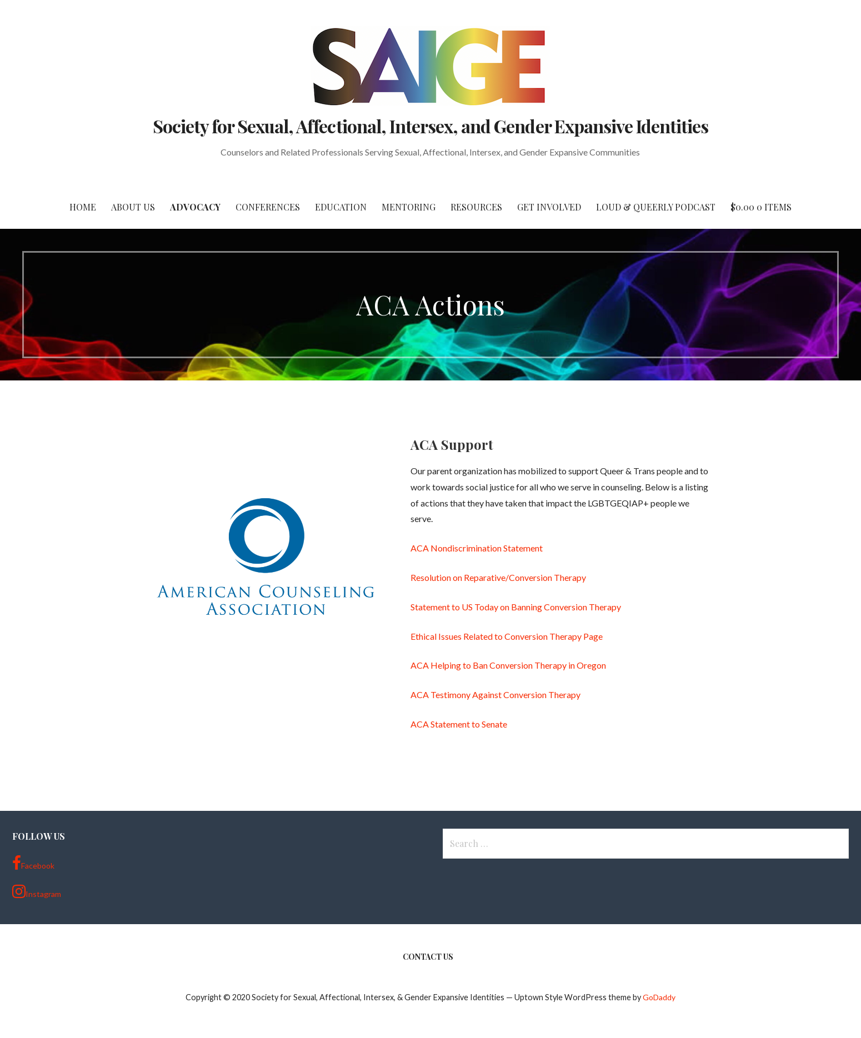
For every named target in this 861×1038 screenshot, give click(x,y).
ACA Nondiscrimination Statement (477, 548)
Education (341, 207)
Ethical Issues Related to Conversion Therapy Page (507, 636)
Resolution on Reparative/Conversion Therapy (498, 577)
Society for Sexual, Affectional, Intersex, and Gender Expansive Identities (431, 126)
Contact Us (428, 956)
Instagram (36, 891)
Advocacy (195, 207)
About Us (133, 207)
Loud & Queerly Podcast (655, 207)
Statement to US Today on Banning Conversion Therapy (516, 606)
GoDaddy (659, 997)
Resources (476, 207)
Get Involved (549, 207)
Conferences (268, 207)
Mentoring (408, 207)
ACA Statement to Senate (459, 724)
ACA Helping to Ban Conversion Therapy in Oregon (508, 665)
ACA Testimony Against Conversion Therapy (495, 694)
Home (82, 207)
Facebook (33, 863)
